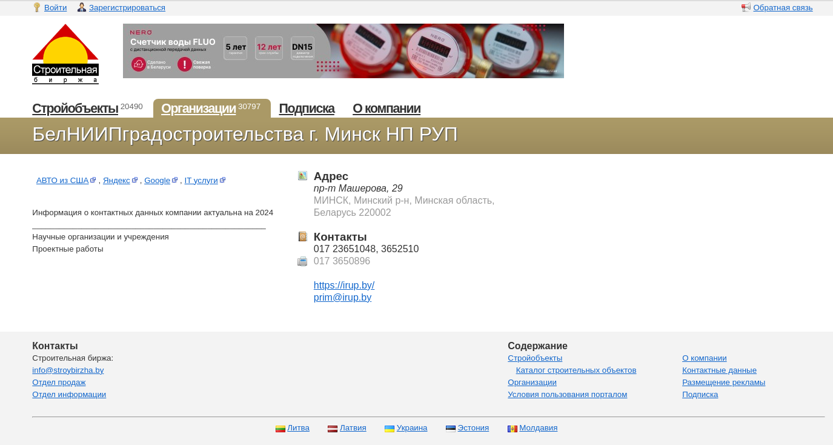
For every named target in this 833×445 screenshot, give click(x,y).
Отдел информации (69, 394)
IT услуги (206, 180)
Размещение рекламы (723, 382)
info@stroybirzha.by (68, 370)
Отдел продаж (58, 382)
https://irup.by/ (344, 285)
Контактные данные (719, 370)
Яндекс (121, 180)
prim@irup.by (342, 297)
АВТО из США (67, 180)
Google (162, 180)
